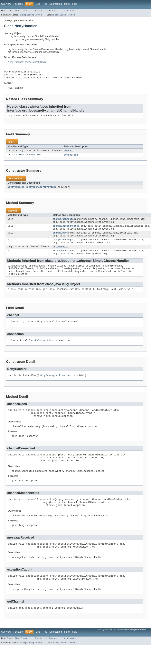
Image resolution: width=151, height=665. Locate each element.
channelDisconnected (66, 229)
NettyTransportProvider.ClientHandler (27, 62)
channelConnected (64, 222)
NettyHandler (16, 189)
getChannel (60, 252)
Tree (44, 4)
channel (69, 153)
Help (74, 4)
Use (38, 4)
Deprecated (56, 4)
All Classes (70, 10)
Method (38, 15)
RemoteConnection (30, 157)
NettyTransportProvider (41, 189)
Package (18, 4)
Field (22, 15)
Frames (38, 10)
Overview (6, 4)
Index (67, 4)
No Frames (51, 10)
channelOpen (60, 237)
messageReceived (63, 256)
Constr (29, 15)
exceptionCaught (63, 244)
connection (71, 157)
